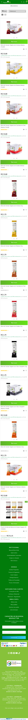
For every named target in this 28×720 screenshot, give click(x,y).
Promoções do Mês (14, 591)
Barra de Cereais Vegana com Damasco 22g (12, 447)
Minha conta (14, 602)
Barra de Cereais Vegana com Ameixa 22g (12, 206)
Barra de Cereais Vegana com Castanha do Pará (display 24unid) (13, 126)
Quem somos (14, 553)
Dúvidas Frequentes (14, 569)
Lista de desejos (14, 610)
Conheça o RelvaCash (14, 594)
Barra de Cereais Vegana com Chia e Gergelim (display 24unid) (12, 407)
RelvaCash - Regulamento (14, 596)
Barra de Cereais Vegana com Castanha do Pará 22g (13, 287)
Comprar (14, 41)
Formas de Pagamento (14, 572)
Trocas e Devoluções (14, 582)
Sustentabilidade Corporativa (14, 555)
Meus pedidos (14, 604)
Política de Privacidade (14, 580)
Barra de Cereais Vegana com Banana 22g (11, 246)
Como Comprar (14, 575)
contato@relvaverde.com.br (13, 677)
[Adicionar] (17, 38)
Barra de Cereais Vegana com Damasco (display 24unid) (13, 488)
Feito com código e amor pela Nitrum (14, 708)
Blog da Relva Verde (14, 550)
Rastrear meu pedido (14, 607)
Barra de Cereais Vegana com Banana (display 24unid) (12, 86)
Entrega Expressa (14, 577)
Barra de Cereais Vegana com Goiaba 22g (11, 326)
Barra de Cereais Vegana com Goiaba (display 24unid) (12, 166)
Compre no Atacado (14, 558)
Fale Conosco (14, 560)
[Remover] (11, 38)
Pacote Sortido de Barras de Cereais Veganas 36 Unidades (13, 528)
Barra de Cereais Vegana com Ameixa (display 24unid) (13, 46)
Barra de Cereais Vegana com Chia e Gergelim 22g (14, 366)
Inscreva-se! (14, 637)
